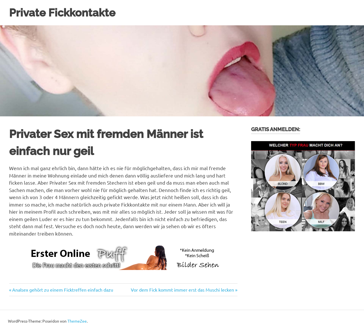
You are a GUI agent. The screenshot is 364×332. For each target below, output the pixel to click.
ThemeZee (77, 320)
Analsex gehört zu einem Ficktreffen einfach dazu (62, 289)
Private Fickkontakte (62, 12)
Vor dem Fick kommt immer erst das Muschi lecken (182, 289)
